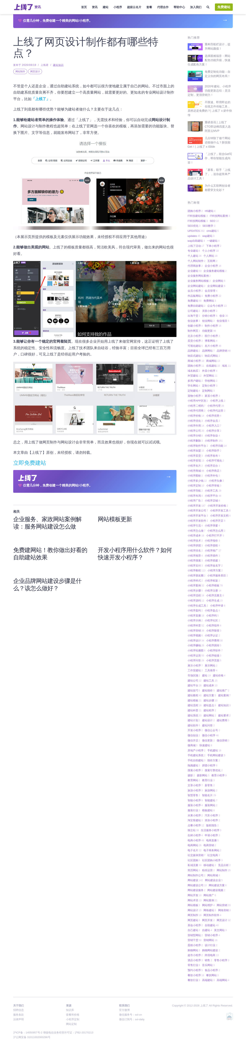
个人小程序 (210, 250)
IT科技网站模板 (198, 220)
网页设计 (35, 71)
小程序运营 (196, 655)
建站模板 (194, 700)
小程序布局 (195, 495)
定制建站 (194, 390)
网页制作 (194, 915)
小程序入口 (213, 425)
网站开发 (194, 895)
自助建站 (212, 925)
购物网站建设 (211, 950)
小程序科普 (196, 625)
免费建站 (223, 7)
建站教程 (194, 695)
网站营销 (224, 905)
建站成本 (210, 685)
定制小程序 (209, 385)
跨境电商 (212, 955)
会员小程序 (195, 290)
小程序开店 (217, 520)
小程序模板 (214, 585)
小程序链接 (213, 655)
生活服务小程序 (211, 830)
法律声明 (18, 1019)
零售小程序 (221, 960)
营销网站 (210, 940)
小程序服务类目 (217, 575)
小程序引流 (195, 525)
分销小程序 (209, 315)
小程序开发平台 (198, 515)
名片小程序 (213, 345)
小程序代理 (215, 405)
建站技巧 (194, 690)
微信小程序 (210, 735)
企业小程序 (213, 265)
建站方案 (210, 695)
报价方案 (213, 760)
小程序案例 (196, 585)
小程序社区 (212, 620)
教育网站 (194, 780)
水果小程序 (195, 815)
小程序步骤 (195, 590)
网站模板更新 (115, 519)
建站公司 (194, 680)
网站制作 (20, 71)
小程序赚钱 (196, 645)
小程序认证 (212, 635)
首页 (84, 7)
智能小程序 (195, 800)
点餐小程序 (196, 825)
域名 (226, 365)
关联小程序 (209, 310)
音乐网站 (208, 965)
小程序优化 (195, 420)
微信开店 (194, 740)
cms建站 (213, 230)
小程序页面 (213, 660)
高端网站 (223, 980)
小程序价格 (196, 415)
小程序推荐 (195, 555)
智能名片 (209, 795)
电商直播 (212, 840)
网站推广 (210, 895)
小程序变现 (196, 460)
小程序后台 (212, 465)
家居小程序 (212, 395)
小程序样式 (195, 580)
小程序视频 (195, 635)
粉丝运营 (208, 870)
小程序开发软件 (198, 520)
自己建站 (194, 930)
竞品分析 (224, 865)
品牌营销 (224, 350)
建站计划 (194, 720)
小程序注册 (213, 590)
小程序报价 (212, 540)
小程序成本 (196, 535)
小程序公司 (196, 430)
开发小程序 (195, 730)
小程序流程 (196, 595)
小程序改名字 (214, 565)
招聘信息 (18, 1010)
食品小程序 (212, 970)
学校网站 (211, 380)
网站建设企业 (214, 880)
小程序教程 (197, 570)
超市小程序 (195, 955)
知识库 (70, 1010)
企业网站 (219, 280)
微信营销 (223, 740)
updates (194, 235)
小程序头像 (216, 480)
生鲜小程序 (195, 835)
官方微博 (124, 1010)
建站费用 (223, 720)
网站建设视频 (216, 890)
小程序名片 (195, 465)
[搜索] (208, 7)
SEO (214, 220)
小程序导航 (195, 490)
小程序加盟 (196, 450)
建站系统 (194, 715)
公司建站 (194, 310)
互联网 (212, 260)
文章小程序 (195, 785)
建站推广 (223, 690)
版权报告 (212, 825)
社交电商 (213, 855)
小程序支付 (195, 565)
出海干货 (194, 315)
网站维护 (208, 905)
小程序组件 (213, 625)
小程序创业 (212, 435)
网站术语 (194, 900)
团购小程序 (195, 210)
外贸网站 (210, 375)
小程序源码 (196, 600)
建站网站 (210, 715)
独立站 (193, 830)
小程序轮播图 (197, 650)
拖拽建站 (194, 765)
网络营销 (224, 910)
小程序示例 (195, 620)
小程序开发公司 (198, 510)
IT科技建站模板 (198, 215)
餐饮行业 (194, 980)
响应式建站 (195, 355)
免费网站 (210, 300)
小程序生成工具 (198, 605)
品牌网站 (208, 350)
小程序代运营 (216, 410)
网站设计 (194, 910)
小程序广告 (195, 500)
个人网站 (210, 255)
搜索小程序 (195, 770)
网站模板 (194, 905)
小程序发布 (212, 455)
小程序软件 (215, 650)
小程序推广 (213, 550)
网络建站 (210, 910)
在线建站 (213, 365)
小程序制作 (214, 440)
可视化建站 (195, 345)
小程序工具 (213, 490)
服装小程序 (195, 805)
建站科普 (194, 710)
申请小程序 (212, 835)
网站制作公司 (197, 875)
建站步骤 (210, 700)
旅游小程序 (195, 790)
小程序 (117, 7)
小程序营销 (196, 630)
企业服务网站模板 (199, 280)
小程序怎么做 (197, 530)
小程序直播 (196, 615)
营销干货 (194, 940)
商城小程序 (196, 360)
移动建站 (210, 865)
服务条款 (18, 1014)
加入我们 (195, 7)
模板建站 (208, 810)
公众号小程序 (216, 305)
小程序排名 (195, 550)
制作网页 (194, 330)
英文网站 (220, 930)
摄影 (191, 775)
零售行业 (194, 965)
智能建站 (211, 800)
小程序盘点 (212, 610)
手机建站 (214, 750)
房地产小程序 (197, 750)
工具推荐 (211, 670)
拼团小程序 (209, 765)
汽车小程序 (212, 815)
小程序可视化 (215, 460)
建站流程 (194, 705)
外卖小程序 (209, 370)
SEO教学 (208, 225)
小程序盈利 (195, 610)
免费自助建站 (197, 305)
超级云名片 (134, 7)
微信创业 (194, 735)
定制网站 (208, 390)
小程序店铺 (212, 500)
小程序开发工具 (220, 510)
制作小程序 (213, 325)
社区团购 (194, 860)
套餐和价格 (72, 1014)
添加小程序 (212, 820)
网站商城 (213, 875)
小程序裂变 (213, 630)
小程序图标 (195, 475)
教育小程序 (219, 775)
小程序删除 (195, 440)
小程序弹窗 (212, 525)
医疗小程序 (212, 335)
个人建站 (194, 255)
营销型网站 (195, 935)
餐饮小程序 (196, 975)
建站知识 (58, 65)
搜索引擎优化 (214, 770)
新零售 (210, 785)
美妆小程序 (195, 925)
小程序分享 (213, 430)
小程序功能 (218, 445)
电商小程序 (196, 840)
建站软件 (194, 725)
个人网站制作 (197, 260)
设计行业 (211, 945)
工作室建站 (195, 670)
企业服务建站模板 (215, 270)
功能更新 (209, 330)
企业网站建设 (216, 285)
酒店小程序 (195, 960)
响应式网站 (212, 355)
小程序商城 (196, 470)
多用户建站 (195, 380)
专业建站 (194, 250)
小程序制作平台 (198, 445)
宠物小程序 (195, 395)
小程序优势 (213, 415)
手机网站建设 (216, 755)
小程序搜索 (195, 560)
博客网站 (211, 340)
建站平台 (194, 685)
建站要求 (224, 715)
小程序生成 (214, 600)
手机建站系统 (197, 755)
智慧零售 (194, 795)
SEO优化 (194, 225)
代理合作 (163, 7)
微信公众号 (212, 730)
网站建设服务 (197, 890)
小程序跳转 (213, 645)
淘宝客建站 (195, 820)
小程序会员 (212, 420)
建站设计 (208, 720)
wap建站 (208, 235)
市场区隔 (194, 675)
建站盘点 (210, 705)
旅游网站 (211, 790)
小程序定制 (196, 485)
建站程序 (210, 710)
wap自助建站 (196, 240)
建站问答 (208, 725)
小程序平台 (213, 495)
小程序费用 (214, 640)
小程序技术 (195, 540)
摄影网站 (203, 775)
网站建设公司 (197, 885)
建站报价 (208, 690)
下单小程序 (213, 245)
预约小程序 (195, 970)
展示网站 (211, 665)
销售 (208, 960)
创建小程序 (195, 325)
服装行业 (194, 810)
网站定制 (71, 1024)
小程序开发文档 (220, 515)
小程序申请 (217, 605)
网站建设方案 (218, 885)
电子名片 (194, 850)
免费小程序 (213, 295)
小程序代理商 (197, 410)
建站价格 (219, 675)
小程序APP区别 (198, 400)
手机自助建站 (197, 760)
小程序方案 (215, 570)
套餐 (149, 7)
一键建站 (213, 240)
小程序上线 (217, 400)
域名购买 (194, 370)
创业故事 (194, 320)
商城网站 (213, 360)
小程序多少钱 (197, 480)
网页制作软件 (212, 915)
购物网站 (194, 950)
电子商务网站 (212, 850)
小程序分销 (195, 435)
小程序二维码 (197, 405)
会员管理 (211, 290)
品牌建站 (194, 350)
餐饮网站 (212, 975)
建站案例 (224, 695)
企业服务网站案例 (199, 275)
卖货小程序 (195, 340)
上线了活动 (196, 245)
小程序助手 (213, 450)
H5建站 (210, 210)
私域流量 (194, 865)
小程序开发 (197, 505)
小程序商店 (213, 470)
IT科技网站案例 (220, 215)
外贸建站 (194, 375)
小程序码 (212, 615)
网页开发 (208, 920)
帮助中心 (179, 7)
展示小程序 (195, 665)
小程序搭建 (212, 560)
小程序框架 (212, 580)
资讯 (95, 7)
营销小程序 (212, 935)
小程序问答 (196, 660)
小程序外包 (212, 475)
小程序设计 (196, 640)
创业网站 (208, 320)
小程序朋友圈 (197, 575)
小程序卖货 (195, 455)
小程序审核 (213, 485)
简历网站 (194, 870)
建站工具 (210, 680)
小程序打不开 (215, 535)
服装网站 (211, 805)
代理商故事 (195, 265)
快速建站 (205, 745)
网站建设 (195, 880)
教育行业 (208, 780)
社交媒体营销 (197, 855)
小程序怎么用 (216, 530)
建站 (105, 7)
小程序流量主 (215, 595)
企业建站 (194, 270)
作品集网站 (195, 295)
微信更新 (208, 740)
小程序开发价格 (218, 505)
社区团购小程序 (212, 860)
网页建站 (194, 920)
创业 (223, 315)
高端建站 (208, 980)
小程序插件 (212, 555)
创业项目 (223, 320)
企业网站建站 (197, 285)
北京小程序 (195, 335)
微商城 (193, 745)
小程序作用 (196, 425)
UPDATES (196, 230)
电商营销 (210, 845)
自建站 (207, 930)
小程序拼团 (195, 545)
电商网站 (194, 845)
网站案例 (210, 900)
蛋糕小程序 (195, 945)
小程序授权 (212, 545)
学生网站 (194, 385)
